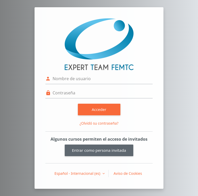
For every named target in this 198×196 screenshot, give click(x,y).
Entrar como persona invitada (99, 150)
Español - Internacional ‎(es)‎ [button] (77, 173)
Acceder (99, 109)
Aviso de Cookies (128, 173)
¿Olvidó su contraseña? (99, 123)
